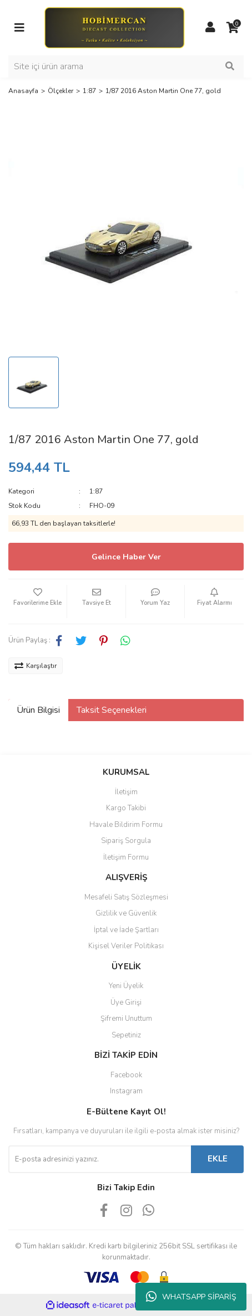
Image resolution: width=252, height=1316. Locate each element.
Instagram (126, 1091)
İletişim (126, 792)
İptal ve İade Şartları (126, 930)
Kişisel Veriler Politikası (126, 946)
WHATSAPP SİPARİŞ (191, 1297)
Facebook (126, 1075)
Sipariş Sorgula (126, 841)
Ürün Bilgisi (38, 710)
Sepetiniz (126, 1035)
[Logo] (114, 27)
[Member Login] (210, 27)
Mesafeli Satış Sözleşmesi (126, 897)
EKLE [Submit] (218, 1158)
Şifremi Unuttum (126, 1019)
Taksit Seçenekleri (112, 710)
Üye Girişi (126, 1002)
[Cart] (232, 28)
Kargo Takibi (126, 808)
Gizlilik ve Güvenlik (126, 913)
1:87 (96, 491)
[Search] (126, 66)
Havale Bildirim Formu (126, 825)
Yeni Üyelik (126, 986)
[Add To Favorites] (37, 601)
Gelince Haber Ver (126, 557)
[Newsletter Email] (99, 1159)
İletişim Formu (126, 857)
